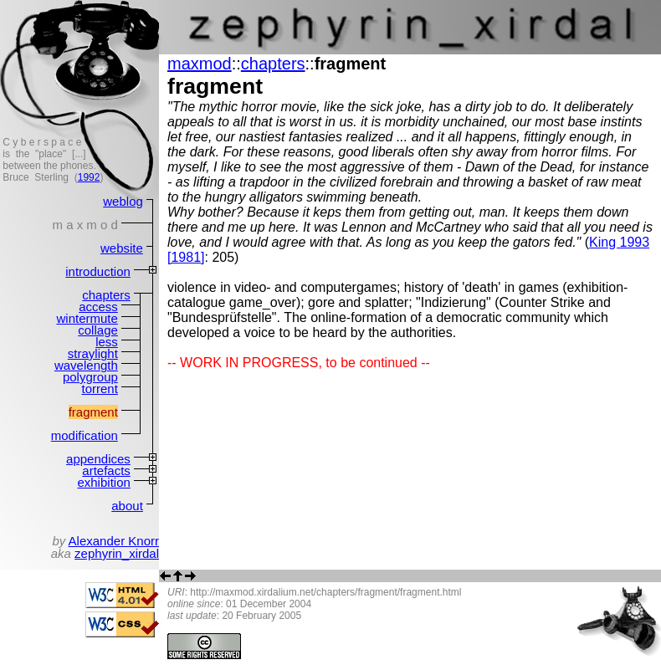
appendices (98, 459)
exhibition (103, 482)
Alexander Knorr (114, 541)
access (98, 306)
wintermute (86, 318)
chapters (106, 295)
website (121, 248)
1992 (89, 177)
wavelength (86, 365)
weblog (123, 201)
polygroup (90, 377)
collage (98, 330)
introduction (98, 271)
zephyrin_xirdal (116, 553)
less (106, 342)
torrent (99, 388)
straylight (93, 353)
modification (84, 435)
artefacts (106, 470)
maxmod (199, 63)
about (127, 506)
